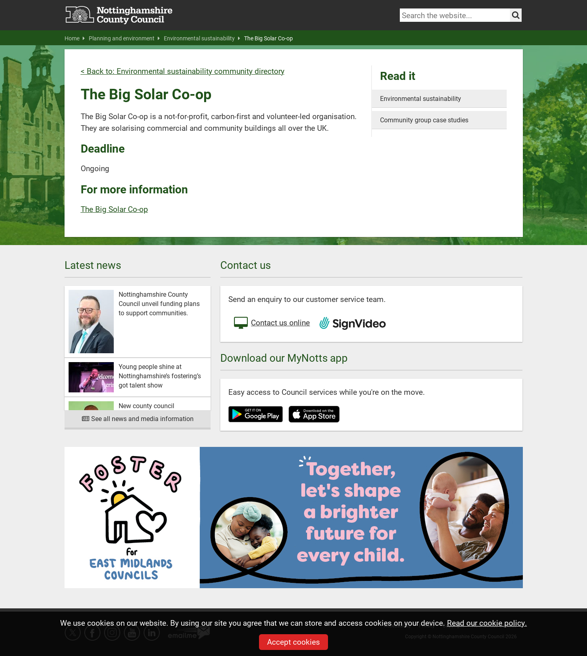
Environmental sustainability (202, 38)
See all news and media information (137, 418)
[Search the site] (516, 15)
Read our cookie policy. (487, 623)
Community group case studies (424, 119)
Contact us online (271, 323)
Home (75, 38)
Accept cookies (293, 642)
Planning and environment (124, 38)
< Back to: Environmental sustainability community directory (182, 71)
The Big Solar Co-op (268, 38)
